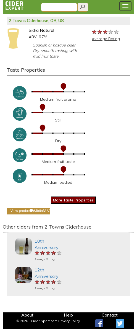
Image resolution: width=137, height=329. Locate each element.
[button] (6, 232)
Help (68, 315)
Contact (110, 315)
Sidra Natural (41, 30)
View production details (28, 211)
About (27, 315)
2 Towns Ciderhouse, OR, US (36, 20)
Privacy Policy (69, 321)
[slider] (105, 32)
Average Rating (106, 38)
